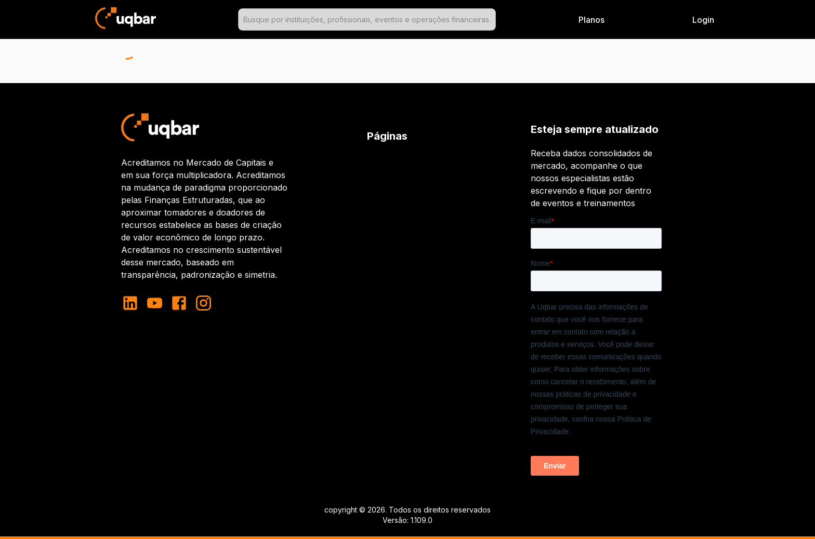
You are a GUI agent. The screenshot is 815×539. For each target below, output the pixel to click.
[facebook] (179, 303)
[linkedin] (133, 303)
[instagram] (203, 303)
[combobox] (367, 19)
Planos (591, 20)
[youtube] (154, 303)
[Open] (491, 20)
